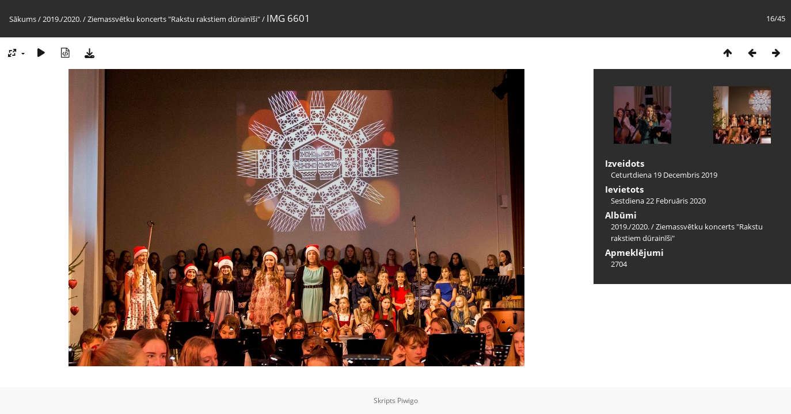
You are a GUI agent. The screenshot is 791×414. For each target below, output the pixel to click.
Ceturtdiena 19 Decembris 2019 (664, 175)
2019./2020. (62, 19)
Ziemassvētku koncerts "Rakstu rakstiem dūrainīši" (174, 19)
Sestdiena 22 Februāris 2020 (658, 200)
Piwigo (407, 400)
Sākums (22, 19)
